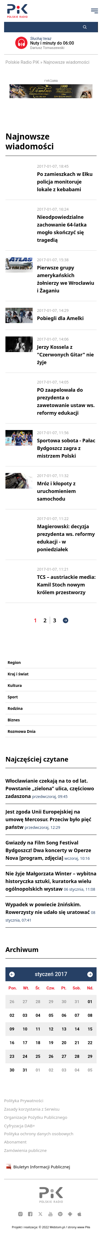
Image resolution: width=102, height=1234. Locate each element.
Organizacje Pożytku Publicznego (35, 1117)
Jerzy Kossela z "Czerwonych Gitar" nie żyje (65, 354)
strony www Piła (79, 1227)
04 (38, 1015)
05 (51, 1015)
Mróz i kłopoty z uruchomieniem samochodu (56, 491)
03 (25, 1015)
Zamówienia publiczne (25, 1150)
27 (25, 1001)
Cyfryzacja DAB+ (19, 1125)
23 (12, 1056)
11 (38, 1029)
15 (90, 1029)
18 (38, 1042)
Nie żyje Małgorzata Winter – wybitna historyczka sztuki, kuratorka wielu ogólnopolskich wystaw (50, 881)
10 (25, 1029)
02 (12, 1015)
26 (12, 1001)
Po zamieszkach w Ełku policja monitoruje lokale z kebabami (64, 182)
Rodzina (15, 708)
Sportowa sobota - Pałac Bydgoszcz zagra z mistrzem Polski (66, 448)
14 (77, 1029)
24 (25, 1056)
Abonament (15, 1142)
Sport (13, 696)
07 (77, 1015)
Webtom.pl (58, 1227)
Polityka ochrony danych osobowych (38, 1133)
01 (90, 1001)
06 (64, 1015)
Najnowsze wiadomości (66, 62)
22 (90, 1042)
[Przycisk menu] (94, 11)
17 (25, 1042)
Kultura (15, 685)
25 (38, 1056)
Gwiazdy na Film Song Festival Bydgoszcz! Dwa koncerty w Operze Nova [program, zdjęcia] (48, 850)
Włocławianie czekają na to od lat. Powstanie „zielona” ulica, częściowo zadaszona (49, 788)
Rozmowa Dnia (22, 731)
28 (38, 1001)
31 (77, 1001)
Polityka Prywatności (23, 1100)
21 (77, 1042)
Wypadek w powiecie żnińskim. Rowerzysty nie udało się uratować (50, 912)
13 (64, 1029)
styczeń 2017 (51, 974)
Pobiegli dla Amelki (60, 318)
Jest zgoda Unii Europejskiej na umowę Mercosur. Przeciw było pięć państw (48, 819)
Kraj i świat (18, 673)
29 (51, 1001)
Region (14, 662)
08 (90, 1015)
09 (12, 1029)
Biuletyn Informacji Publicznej (37, 1166)
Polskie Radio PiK (22, 62)
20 (64, 1042)
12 (51, 1029)
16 (12, 1042)
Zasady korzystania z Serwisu (32, 1109)
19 (51, 1042)
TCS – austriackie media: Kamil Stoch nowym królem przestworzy (66, 585)
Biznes (14, 719)
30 (64, 1001)
